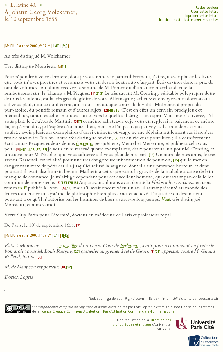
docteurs (84, 143)
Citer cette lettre (205, 11)
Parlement (130, 246)
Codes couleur (207, 7)
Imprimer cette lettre (202, 15)
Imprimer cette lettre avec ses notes (189, 19)
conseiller (68, 246)
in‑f (22, 188)
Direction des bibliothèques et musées (142, 322)
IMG (65, 46)
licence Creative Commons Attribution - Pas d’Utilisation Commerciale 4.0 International (107, 311)
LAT (56, 46)
